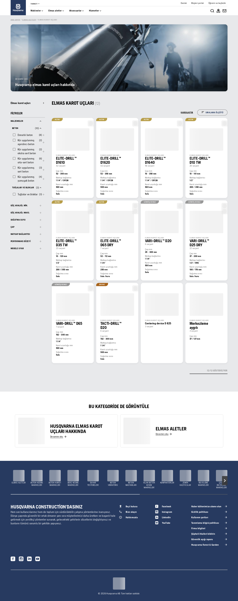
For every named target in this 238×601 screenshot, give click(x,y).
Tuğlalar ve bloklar (28, 194)
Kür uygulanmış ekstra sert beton (27, 151)
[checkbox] (22, 135)
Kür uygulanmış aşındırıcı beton (26, 142)
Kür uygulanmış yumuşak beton (26, 178)
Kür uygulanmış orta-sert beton (26, 160)
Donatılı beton (25, 135)
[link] (18, 7)
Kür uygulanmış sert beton (26, 169)
